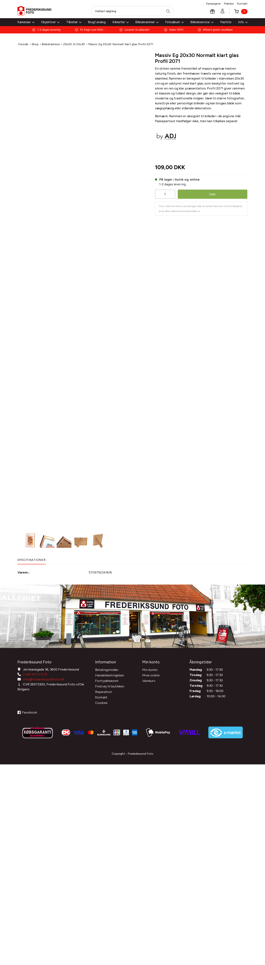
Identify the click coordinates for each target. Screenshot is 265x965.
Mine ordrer (151, 675)
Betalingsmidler (107, 669)
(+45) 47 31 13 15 (35, 674)
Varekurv (148, 680)
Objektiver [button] (50, 22)
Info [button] (243, 22)
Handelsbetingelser (109, 675)
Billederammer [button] (146, 22)
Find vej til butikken (109, 686)
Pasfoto (226, 22)
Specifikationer (31, 560)
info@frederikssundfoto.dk (43, 679)
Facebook (27, 712)
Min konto (150, 669)
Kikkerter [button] (120, 22)
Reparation (103, 691)
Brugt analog (97, 22)
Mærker (229, 3)
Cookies (101, 702)
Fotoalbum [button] (174, 22)
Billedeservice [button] (201, 22)
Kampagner (213, 3)
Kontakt (242, 3)
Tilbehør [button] (73, 22)
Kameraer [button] (25, 22)
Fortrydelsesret (107, 680)
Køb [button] (212, 194)
